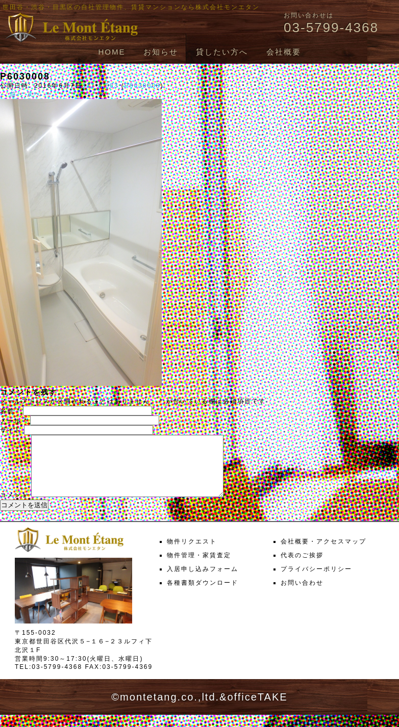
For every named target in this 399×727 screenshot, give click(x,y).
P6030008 (142, 85)
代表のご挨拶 (302, 567)
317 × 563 (100, 85)
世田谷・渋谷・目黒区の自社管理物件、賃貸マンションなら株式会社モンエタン (131, 7)
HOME (111, 51)
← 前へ (12, 94)
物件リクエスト (192, 553)
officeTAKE (257, 709)
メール (14, 420)
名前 (10, 410)
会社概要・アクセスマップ (323, 553)
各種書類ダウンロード (202, 595)
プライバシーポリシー (316, 581)
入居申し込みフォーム (202, 581)
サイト (10, 430)
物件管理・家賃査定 (199, 567)
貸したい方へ (222, 51)
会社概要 (283, 51)
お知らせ (160, 51)
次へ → (39, 94)
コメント (14, 507)
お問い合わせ (302, 595)
